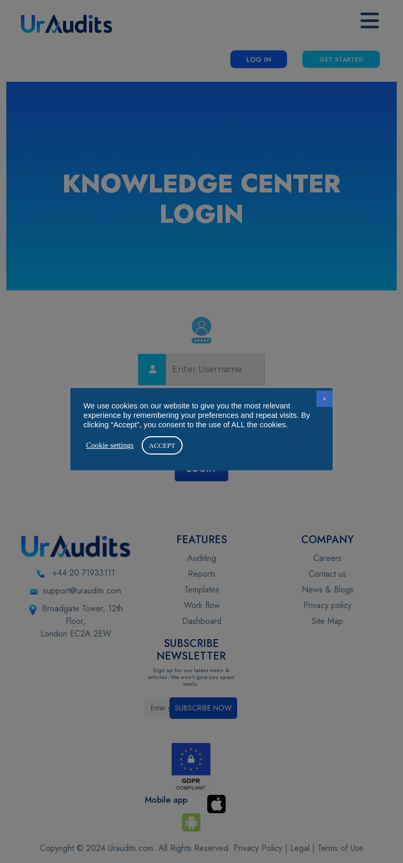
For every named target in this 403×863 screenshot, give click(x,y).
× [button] (324, 399)
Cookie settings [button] (110, 445)
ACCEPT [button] (162, 445)
